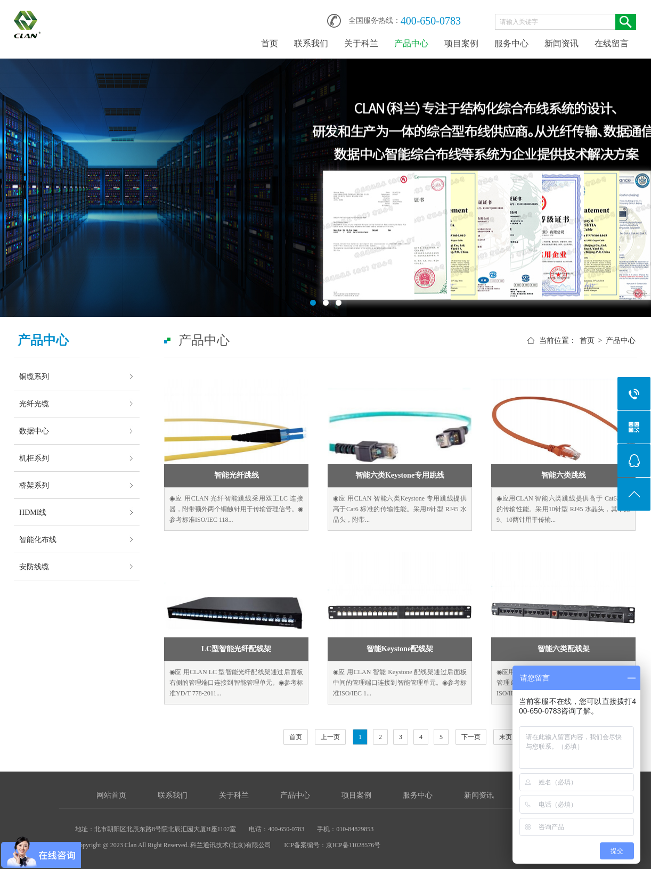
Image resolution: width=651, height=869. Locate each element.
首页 (269, 43)
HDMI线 (32, 512)
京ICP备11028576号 (353, 845)
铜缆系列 (34, 376)
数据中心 (34, 431)
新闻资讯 (561, 43)
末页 (505, 737)
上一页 (330, 737)
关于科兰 (361, 43)
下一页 (471, 737)
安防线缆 (34, 566)
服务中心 (511, 43)
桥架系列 (34, 485)
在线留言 (612, 43)
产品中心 (411, 43)
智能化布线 (37, 539)
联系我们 (311, 43)
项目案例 (461, 43)
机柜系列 (34, 458)
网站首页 (111, 795)
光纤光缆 (34, 403)
